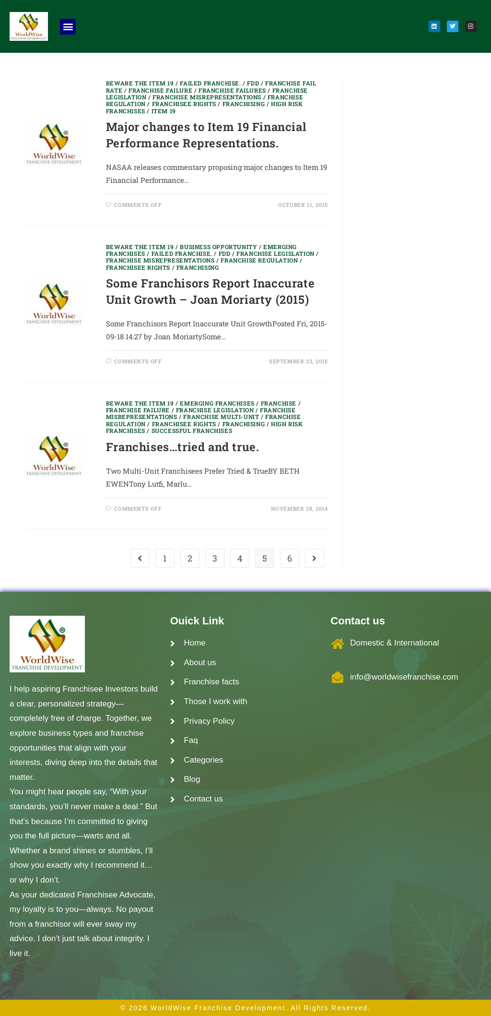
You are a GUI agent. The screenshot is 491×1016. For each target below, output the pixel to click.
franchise (278, 403)
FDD (253, 83)
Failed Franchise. (210, 83)
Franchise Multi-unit (221, 416)
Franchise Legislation (275, 253)
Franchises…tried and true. (182, 446)
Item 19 (164, 111)
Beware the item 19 (140, 83)
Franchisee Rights (184, 104)
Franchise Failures (232, 90)
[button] (68, 27)
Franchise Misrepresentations (206, 97)
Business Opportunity (218, 247)
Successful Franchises (192, 430)
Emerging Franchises (217, 403)
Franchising (243, 104)
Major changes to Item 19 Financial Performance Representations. (206, 135)
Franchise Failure (160, 90)
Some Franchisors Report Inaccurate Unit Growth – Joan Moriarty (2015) (210, 291)
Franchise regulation (259, 260)
